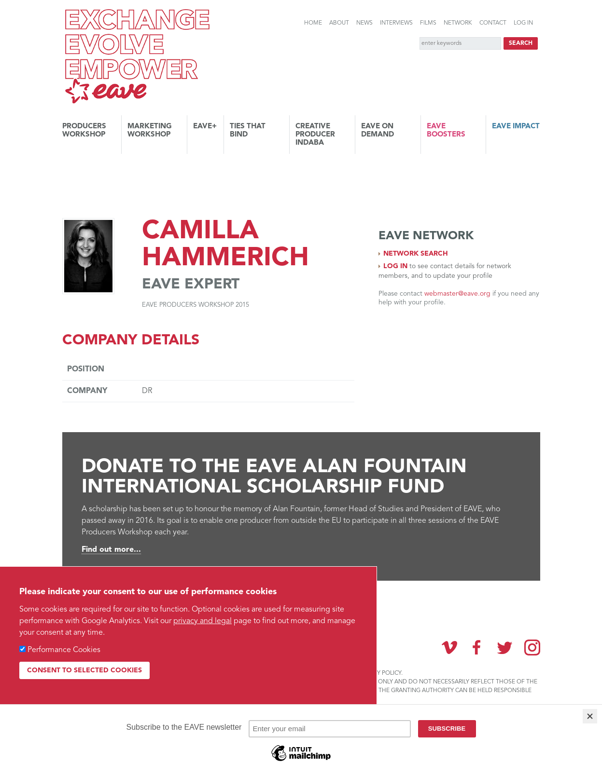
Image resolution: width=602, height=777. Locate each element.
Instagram (532, 647)
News (364, 23)
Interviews (396, 23)
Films (428, 23)
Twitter (504, 647)
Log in (523, 23)
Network (458, 23)
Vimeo (449, 647)
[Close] (590, 716)
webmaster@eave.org (457, 293)
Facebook (477, 647)
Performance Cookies (64, 650)
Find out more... (111, 550)
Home (313, 23)
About (339, 23)
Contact (492, 23)
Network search (415, 253)
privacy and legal (202, 621)
